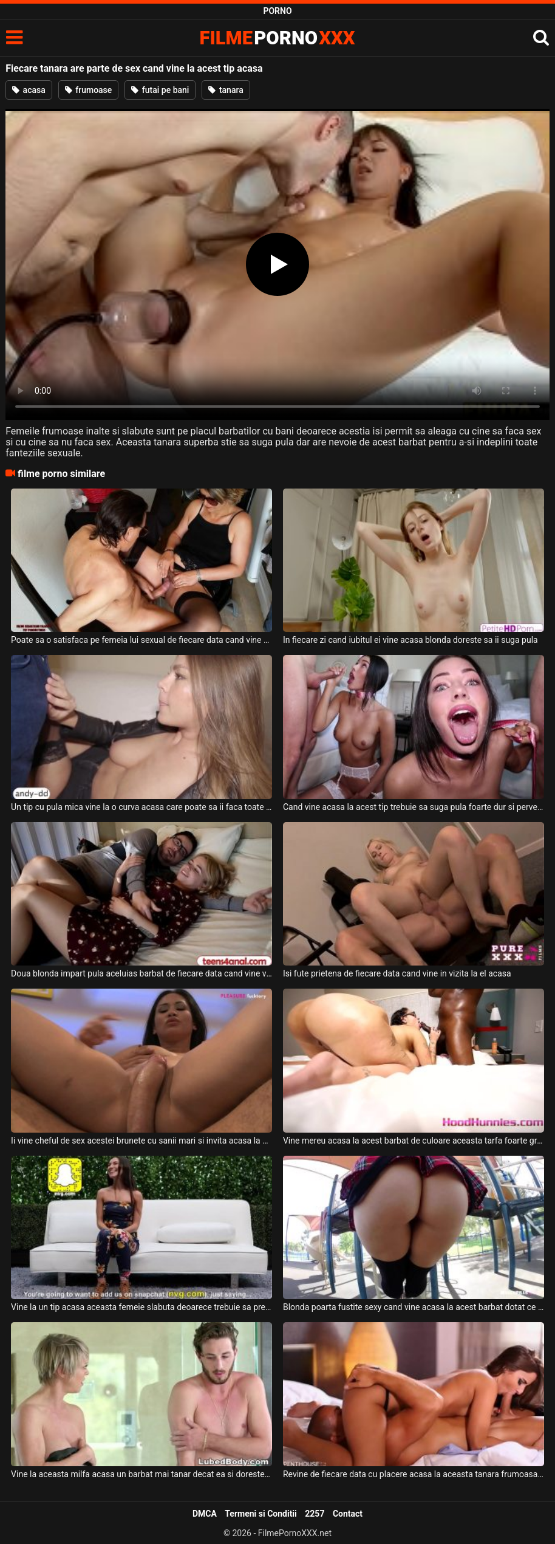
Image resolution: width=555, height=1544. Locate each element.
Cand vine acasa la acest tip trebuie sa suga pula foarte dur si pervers (413, 807)
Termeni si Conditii (260, 1513)
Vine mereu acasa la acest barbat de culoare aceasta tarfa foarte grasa (413, 1140)
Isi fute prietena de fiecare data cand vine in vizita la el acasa (397, 973)
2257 (314, 1513)
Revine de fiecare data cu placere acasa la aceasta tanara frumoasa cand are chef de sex (413, 1474)
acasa (29, 90)
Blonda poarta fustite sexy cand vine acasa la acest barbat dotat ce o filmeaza (413, 1307)
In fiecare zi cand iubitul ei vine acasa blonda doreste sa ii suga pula (410, 640)
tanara (225, 90)
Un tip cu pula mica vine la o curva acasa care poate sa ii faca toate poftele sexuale (141, 807)
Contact (348, 1513)
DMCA (204, 1513)
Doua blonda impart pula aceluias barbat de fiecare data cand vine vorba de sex (141, 973)
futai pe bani (160, 90)
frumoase (88, 90)
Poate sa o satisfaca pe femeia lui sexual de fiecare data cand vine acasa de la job (141, 640)
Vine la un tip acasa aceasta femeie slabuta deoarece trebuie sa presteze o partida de (141, 1307)
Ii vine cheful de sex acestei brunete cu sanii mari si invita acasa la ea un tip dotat (141, 1140)
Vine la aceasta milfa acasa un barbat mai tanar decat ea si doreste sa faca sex (141, 1474)
